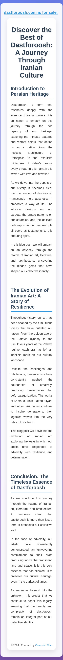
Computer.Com (43, 645)
